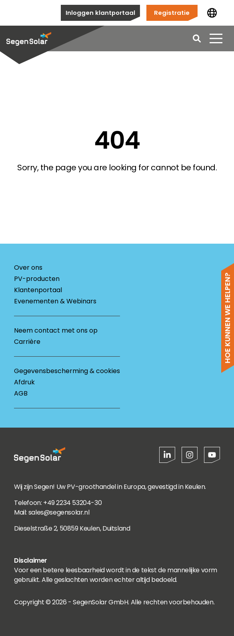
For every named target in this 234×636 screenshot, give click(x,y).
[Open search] (196, 38)
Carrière (27, 341)
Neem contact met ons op (56, 330)
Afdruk (24, 382)
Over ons (28, 267)
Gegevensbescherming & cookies (67, 371)
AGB (21, 393)
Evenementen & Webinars (55, 301)
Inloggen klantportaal (100, 12)
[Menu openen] (216, 38)
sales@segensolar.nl (58, 512)
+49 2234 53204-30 (72, 502)
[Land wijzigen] (212, 13)
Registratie (172, 12)
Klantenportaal (38, 290)
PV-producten (37, 278)
